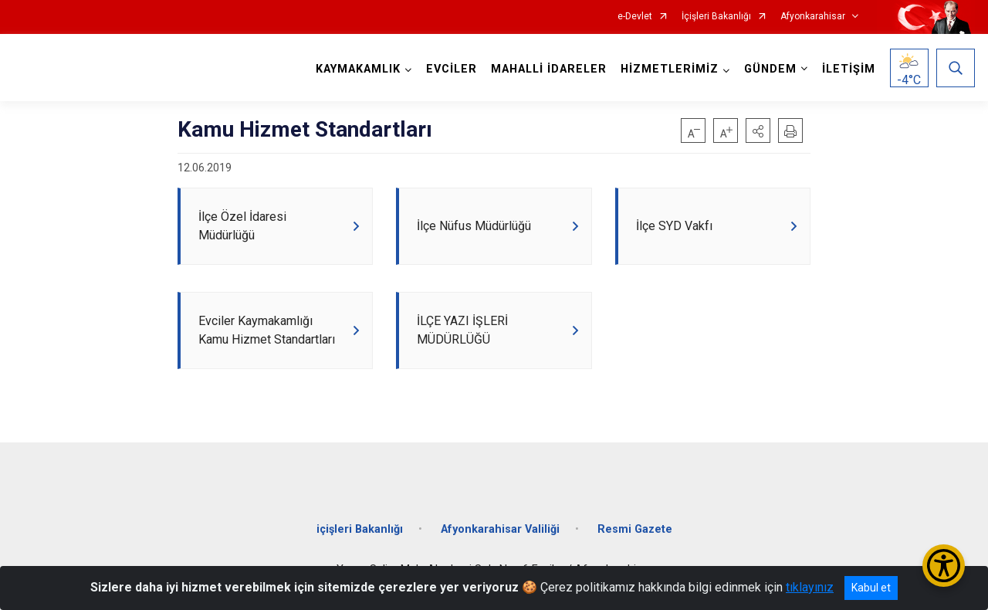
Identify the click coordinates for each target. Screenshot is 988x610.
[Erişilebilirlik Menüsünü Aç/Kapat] (943, 565)
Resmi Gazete (634, 529)
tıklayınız (810, 587)
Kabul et (871, 587)
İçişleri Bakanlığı (716, 17)
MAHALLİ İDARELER (549, 69)
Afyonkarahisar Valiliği (500, 529)
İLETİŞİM (848, 69)
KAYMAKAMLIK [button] (358, 69)
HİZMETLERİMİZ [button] (670, 69)
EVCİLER (451, 69)
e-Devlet (635, 17)
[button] (758, 130)
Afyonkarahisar (812, 17)
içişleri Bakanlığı (359, 529)
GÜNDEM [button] (770, 69)
